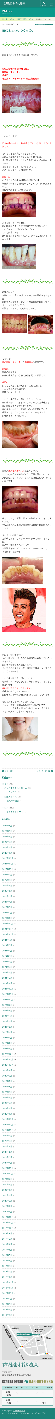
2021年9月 (7, 1135)
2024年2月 (7, 977)
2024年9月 (7, 939)
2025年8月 (7, 880)
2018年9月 (7, 1298)
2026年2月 (7, 847)
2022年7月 (7, 1081)
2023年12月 (7, 988)
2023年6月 (7, 1021)
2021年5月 (7, 1157)
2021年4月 (7, 1162)
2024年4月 (7, 967)
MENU (51, 4)
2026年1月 (7, 852)
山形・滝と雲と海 (45, 771)
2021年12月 (7, 1119)
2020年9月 (7, 1179)
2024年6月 (7, 956)
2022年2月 (7, 1108)
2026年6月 (7, 825)
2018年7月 (7, 1309)
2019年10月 (7, 1228)
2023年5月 (7, 1026)
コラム (5, 784)
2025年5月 (7, 896)
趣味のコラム (10, 797)
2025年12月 (7, 858)
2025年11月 (7, 863)
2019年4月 (7, 1260)
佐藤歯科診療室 (19, 1410)
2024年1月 (7, 983)
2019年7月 (7, 1244)
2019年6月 (7, 1249)
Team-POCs (41, 1413)
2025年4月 (7, 901)
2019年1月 (7, 1276)
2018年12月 (7, 1282)
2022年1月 (7, 1113)
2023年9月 (7, 1005)
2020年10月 (7, 1173)
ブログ (5, 807)
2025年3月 (7, 907)
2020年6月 (7, 1189)
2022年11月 (7, 1059)
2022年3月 (7, 1102)
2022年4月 (7, 1097)
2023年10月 (7, 999)
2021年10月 (7, 1130)
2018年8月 (7, 1304)
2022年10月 (7, 1064)
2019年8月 (7, 1238)
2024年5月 (7, 961)
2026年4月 (7, 836)
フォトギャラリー (12, 811)
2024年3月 (7, 972)
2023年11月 (7, 994)
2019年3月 (7, 1266)
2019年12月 (7, 1217)
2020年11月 (7, 1168)
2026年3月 (7, 841)
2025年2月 (7, 912)
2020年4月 (7, 1195)
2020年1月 (7, 1211)
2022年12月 (7, 1054)
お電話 (44, 4)
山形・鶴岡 (7, 771)
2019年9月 (7, 1233)
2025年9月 (7, 874)
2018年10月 (7, 1293)
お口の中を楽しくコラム (44, 24)
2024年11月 (7, 928)
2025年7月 (7, 885)
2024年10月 (7, 934)
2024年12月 (7, 923)
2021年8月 (7, 1141)
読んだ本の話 (13, 800)
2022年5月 (7, 1092)
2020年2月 (7, 1206)
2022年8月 (7, 1075)
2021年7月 (7, 1146)
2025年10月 (7, 869)
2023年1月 (7, 1048)
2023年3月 (7, 1037)
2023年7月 (7, 1015)
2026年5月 (7, 831)
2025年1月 (7, 918)
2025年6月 (7, 890)
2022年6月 (7, 1086)
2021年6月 (7, 1151)
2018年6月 (7, 1314)
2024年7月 (7, 950)
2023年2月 (7, 1043)
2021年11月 (7, 1124)
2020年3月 (7, 1200)
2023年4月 (7, 1032)
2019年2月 (7, 1271)
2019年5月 (7, 1255)
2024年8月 (7, 945)
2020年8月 (7, 1184)
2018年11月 (7, 1287)
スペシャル (12, 791)
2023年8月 (7, 1010)
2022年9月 (7, 1070)
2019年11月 (7, 1222)
